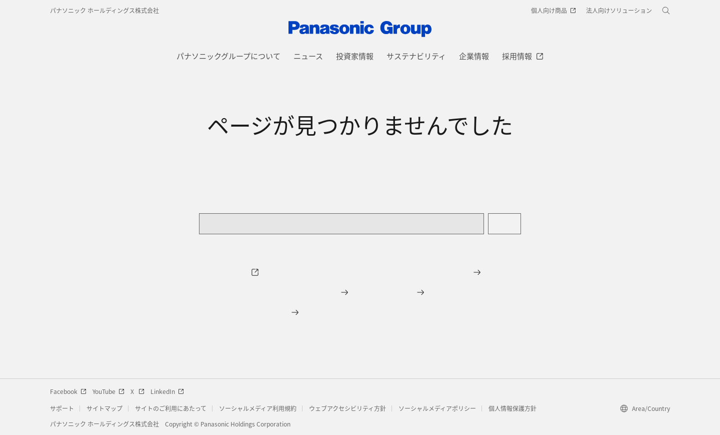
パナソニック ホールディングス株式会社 (104, 10)
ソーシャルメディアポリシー (437, 408)
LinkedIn (167, 391)
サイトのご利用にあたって (170, 408)
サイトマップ (104, 408)
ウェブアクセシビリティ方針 (347, 408)
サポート (62, 408)
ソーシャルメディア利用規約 (257, 408)
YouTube (108, 391)
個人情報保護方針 (512, 408)
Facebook (68, 391)
